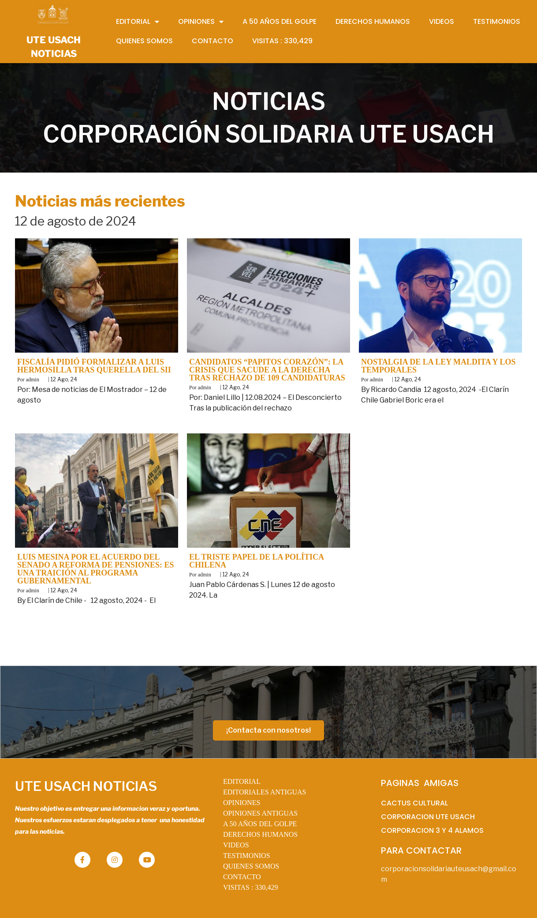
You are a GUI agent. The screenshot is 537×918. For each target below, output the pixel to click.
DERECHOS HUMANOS (260, 834)
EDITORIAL (242, 781)
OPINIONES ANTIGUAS (260, 813)
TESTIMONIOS (246, 855)
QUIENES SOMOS (251, 866)
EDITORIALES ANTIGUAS (264, 792)
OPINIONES (241, 802)
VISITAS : (250, 887)
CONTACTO (242, 876)
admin (32, 379)
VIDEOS (236, 845)
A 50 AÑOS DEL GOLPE (260, 824)
